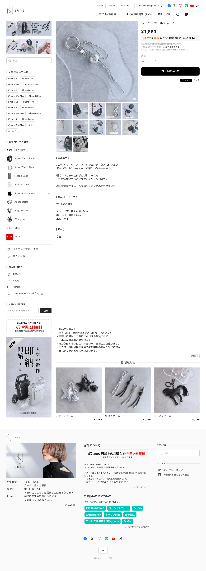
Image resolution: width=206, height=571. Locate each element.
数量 (143, 56)
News (112, 6)
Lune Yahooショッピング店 (150, 6)
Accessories (21, 202)
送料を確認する (172, 47)
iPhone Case (21, 176)
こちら (28, 499)
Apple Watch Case (24, 167)
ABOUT (99, 6)
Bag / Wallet (21, 210)
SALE (17, 236)
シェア (197, 80)
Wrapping (19, 219)
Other (17, 228)
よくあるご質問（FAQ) (139, 14)
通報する (194, 356)
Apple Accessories (24, 193)
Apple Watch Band (24, 158)
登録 (46, 310)
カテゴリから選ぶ (108, 14)
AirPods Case (21, 184)
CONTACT (126, 6)
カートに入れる (170, 71)
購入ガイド (164, 14)
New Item (19, 150)
